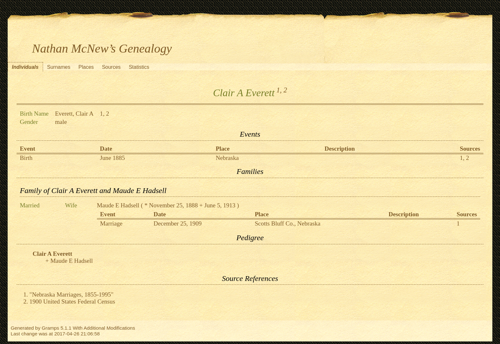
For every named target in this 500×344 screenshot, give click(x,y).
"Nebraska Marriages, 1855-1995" (71, 294)
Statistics (139, 67)
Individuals (25, 67)
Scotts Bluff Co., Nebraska (287, 223)
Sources (111, 67)
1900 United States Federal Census (72, 301)
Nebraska (227, 157)
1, (279, 90)
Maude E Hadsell (118, 205)
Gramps (50, 328)
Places (86, 67)
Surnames (58, 67)
